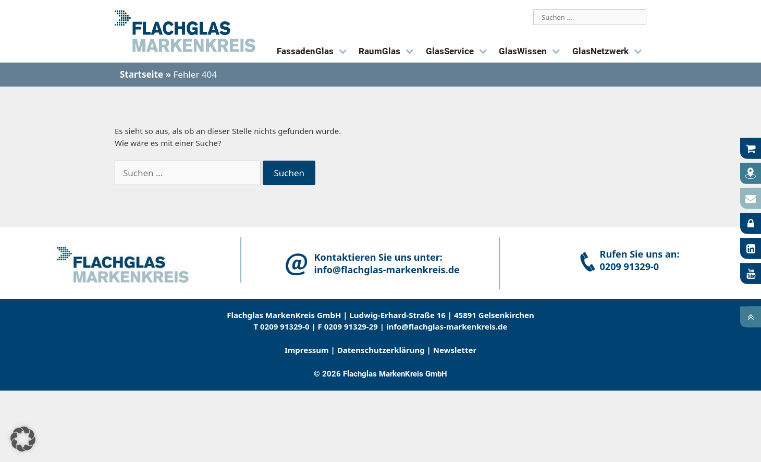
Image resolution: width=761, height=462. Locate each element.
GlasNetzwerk (609, 52)
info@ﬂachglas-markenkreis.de (447, 326)
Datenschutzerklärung (381, 350)
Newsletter (454, 350)
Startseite (141, 74)
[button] (23, 439)
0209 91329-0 (629, 266)
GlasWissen (531, 52)
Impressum (307, 350)
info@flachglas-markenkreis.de (387, 269)
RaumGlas (388, 52)
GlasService (459, 52)
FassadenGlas (314, 52)
